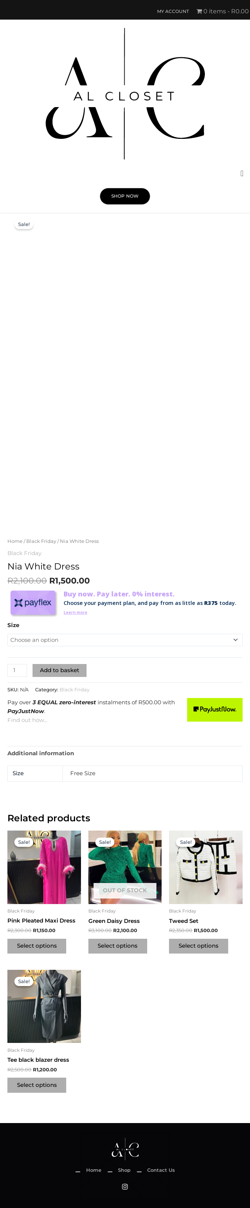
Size (13, 624)
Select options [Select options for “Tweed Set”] (199, 945)
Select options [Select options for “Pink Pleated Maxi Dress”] (38, 945)
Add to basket (59, 669)
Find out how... (27, 719)
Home (15, 541)
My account (173, 11)
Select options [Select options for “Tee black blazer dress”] (38, 1085)
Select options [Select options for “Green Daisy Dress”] (119, 945)
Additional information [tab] (40, 752)
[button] (242, 174)
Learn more (78, 611)
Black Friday (41, 541)
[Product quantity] (17, 669)
